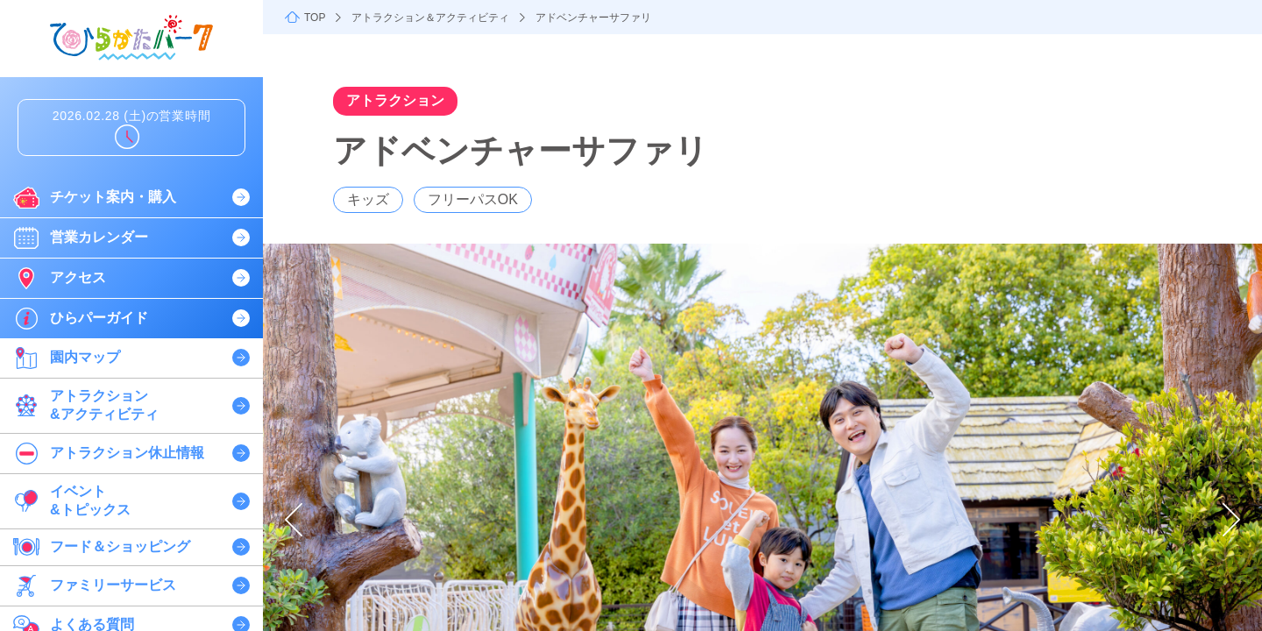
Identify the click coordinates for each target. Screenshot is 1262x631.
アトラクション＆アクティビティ (430, 17)
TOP (314, 17)
